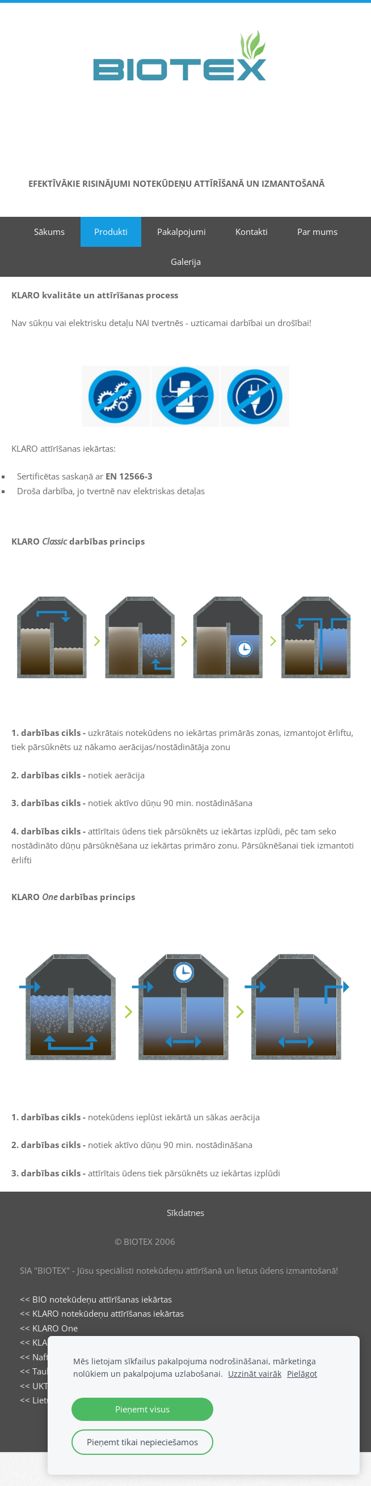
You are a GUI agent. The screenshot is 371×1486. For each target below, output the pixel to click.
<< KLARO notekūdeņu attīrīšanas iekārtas (102, 1313)
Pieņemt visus (142, 1409)
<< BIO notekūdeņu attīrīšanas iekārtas (96, 1299)
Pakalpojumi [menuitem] (181, 231)
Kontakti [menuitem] (251, 231)
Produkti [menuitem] (111, 231)
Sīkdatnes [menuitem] (185, 1212)
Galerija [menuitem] (186, 261)
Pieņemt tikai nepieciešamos (142, 1442)
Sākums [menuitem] (49, 231)
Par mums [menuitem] (317, 231)
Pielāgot (302, 1374)
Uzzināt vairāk (254, 1374)
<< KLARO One (49, 1328)
